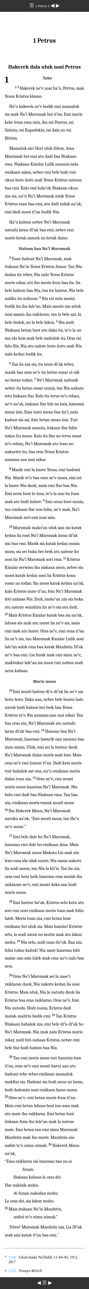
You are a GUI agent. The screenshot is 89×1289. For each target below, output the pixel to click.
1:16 (12, 1257)
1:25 (12, 1270)
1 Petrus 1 (43, 6)
